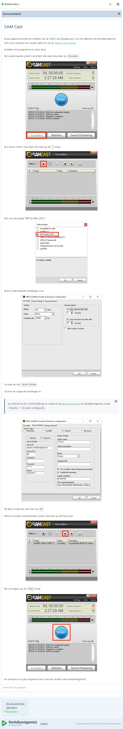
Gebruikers (11, 708)
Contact (45, 723)
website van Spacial (64, 44)
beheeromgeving (71, 405)
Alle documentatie (15, 704)
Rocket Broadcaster (15, 688)
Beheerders (10, 5)
